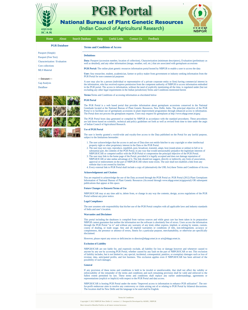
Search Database (82, 38)
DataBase (43, 87)
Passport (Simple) (46, 53)
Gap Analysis (44, 83)
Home (49, 38)
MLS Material (45, 70)
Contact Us (136, 38)
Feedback (153, 38)
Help (100, 38)
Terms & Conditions (126, 297)
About (62, 38)
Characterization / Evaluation (52, 61)
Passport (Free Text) (48, 57)
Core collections (46, 66)
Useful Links (116, 38)
